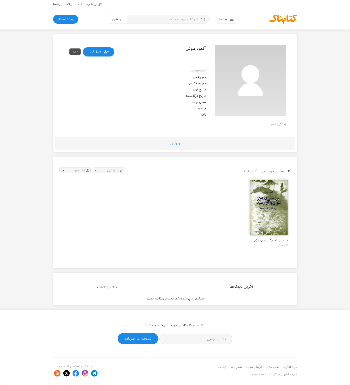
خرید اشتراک (290, 367)
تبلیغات (222, 367)
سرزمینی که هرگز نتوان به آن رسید (271, 240)
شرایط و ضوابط (254, 367)
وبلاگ (68, 4)
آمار (80, 4)
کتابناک (273, 374)
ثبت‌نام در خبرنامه (137, 338)
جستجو (117, 19)
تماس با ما (236, 367)
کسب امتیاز (273, 367)
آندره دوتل (283, 245)
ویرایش (175, 143)
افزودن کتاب (94, 4)
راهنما (56, 4)
